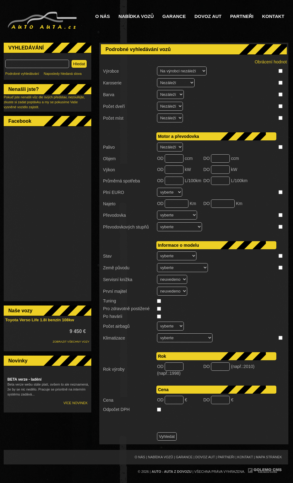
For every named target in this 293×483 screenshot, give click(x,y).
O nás (102, 16)
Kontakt (273, 16)
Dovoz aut (207, 16)
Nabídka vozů (136, 16)
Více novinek (76, 403)
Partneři (242, 16)
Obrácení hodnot (271, 61)
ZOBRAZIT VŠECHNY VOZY (71, 341)
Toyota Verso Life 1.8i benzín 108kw (39, 320)
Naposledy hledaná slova (63, 73)
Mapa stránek (269, 457)
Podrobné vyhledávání (22, 73)
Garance (174, 16)
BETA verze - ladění (24, 379)
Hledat (79, 64)
